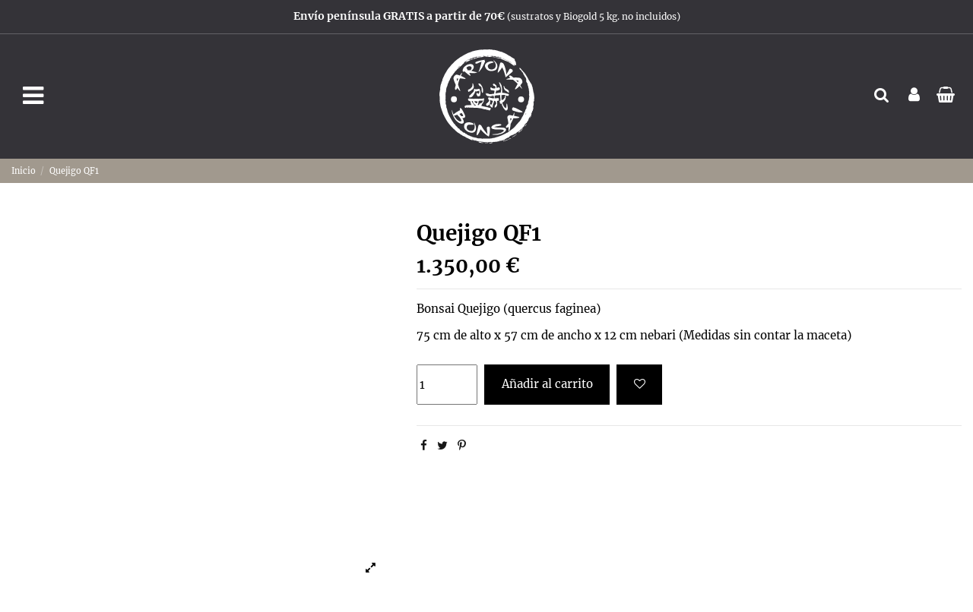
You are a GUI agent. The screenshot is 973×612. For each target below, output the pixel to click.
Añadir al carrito (547, 384)
